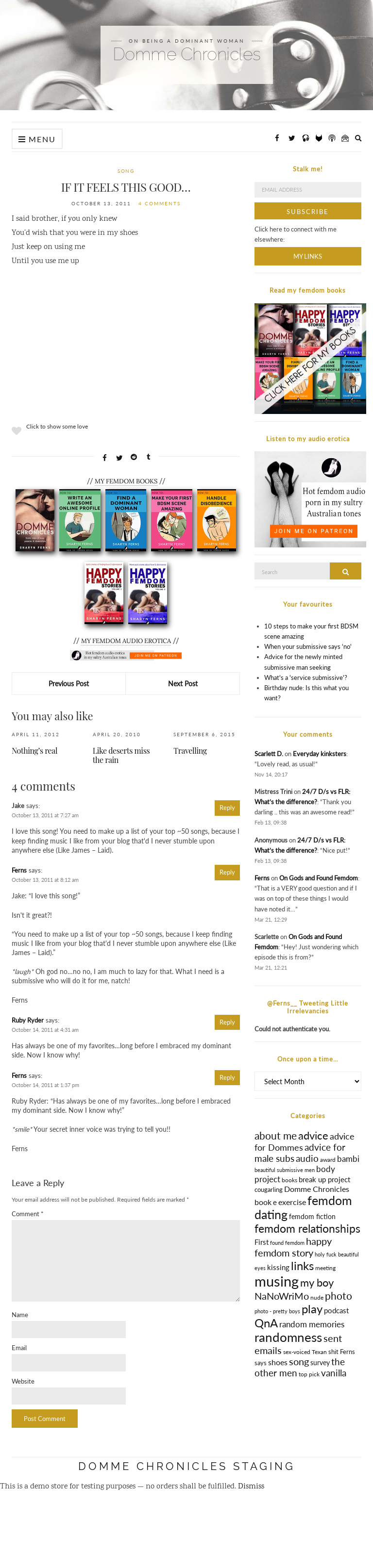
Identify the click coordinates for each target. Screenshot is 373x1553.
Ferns (19, 870)
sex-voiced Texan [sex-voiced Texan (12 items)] (305, 1352)
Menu (37, 139)
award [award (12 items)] (328, 1159)
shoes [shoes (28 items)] (278, 1362)
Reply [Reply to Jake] (227, 807)
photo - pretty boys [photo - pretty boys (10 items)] (277, 1311)
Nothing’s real (34, 750)
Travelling (189, 750)
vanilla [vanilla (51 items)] (333, 1372)
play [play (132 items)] (312, 1309)
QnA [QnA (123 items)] (266, 1323)
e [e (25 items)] (275, 1202)
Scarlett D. (268, 754)
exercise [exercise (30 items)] (292, 1201)
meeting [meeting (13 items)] (325, 1268)
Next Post (183, 683)
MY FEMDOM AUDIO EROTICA (126, 641)
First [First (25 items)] (261, 1242)
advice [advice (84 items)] (313, 1135)
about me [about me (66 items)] (275, 1135)
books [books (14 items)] (289, 1180)
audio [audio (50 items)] (307, 1158)
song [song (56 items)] (299, 1361)
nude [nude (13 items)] (316, 1297)
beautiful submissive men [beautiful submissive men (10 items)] (284, 1170)
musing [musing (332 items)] (276, 1280)
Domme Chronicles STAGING (186, 1466)
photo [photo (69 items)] (338, 1295)
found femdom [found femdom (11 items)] (287, 1242)
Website (23, 1381)
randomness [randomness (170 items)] (288, 1337)
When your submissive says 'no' (308, 646)
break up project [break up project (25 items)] (324, 1179)
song (126, 171)
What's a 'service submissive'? (305, 677)
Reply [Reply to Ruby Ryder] (227, 1022)
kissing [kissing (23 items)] (278, 1267)
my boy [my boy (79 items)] (317, 1282)
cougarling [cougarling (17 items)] (268, 1189)
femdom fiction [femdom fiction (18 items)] (312, 1216)
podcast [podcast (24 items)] (336, 1310)
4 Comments (159, 203)
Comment (28, 1214)
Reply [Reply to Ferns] (227, 872)
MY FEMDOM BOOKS (126, 481)
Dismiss (251, 1486)
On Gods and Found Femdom (318, 878)
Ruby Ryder (28, 1020)
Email (19, 1348)
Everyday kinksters (319, 754)
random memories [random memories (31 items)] (311, 1324)
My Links (307, 256)
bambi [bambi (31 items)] (348, 1159)
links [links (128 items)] (302, 1265)
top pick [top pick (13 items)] (309, 1374)
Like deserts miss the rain (121, 755)
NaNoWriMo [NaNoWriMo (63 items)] (281, 1296)
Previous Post (69, 683)
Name (20, 1315)
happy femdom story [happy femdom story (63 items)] (293, 1246)
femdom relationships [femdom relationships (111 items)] (307, 1228)
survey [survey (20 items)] (320, 1362)
